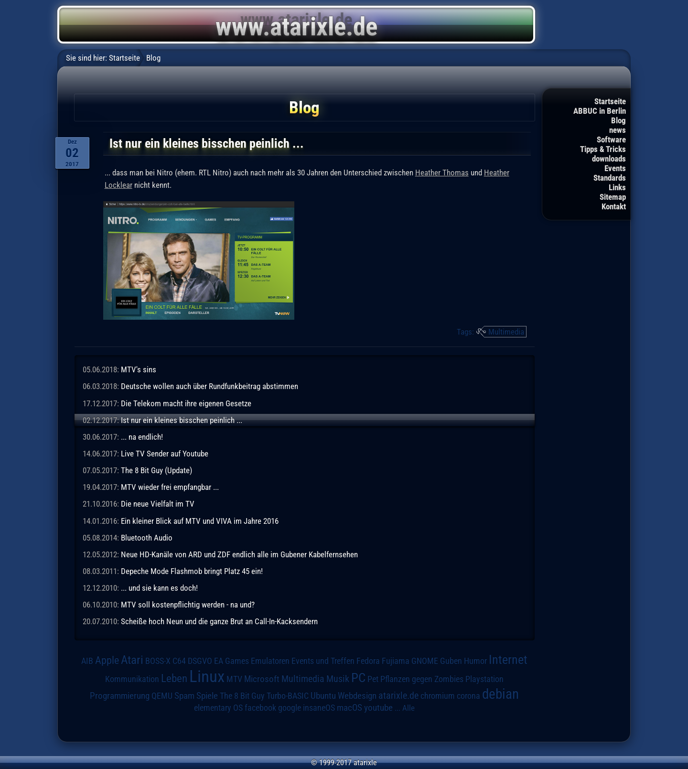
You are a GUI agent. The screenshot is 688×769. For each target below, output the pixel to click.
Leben (174, 678)
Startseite (610, 101)
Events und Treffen (323, 661)
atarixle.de (398, 695)
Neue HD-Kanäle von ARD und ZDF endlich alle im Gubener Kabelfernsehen (239, 554)
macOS (349, 708)
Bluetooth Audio (146, 537)
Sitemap (613, 197)
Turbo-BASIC (288, 696)
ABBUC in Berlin (599, 111)
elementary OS (218, 708)
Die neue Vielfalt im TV (157, 504)
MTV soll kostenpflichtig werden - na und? (188, 604)
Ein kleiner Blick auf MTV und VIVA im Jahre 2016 (200, 521)
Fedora (368, 661)
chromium (437, 696)
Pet (372, 679)
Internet (508, 659)
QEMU (161, 696)
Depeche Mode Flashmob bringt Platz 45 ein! (192, 571)
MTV (234, 679)
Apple (107, 660)
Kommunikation (132, 679)
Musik (337, 678)
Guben (451, 661)
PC (358, 677)
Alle (408, 708)
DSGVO (200, 661)
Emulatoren (270, 661)
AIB (87, 661)
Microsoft (262, 678)
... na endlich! (142, 437)
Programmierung (120, 695)
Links (617, 187)
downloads (609, 158)
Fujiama (395, 661)
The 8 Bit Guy (242, 696)
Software (611, 139)
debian (500, 694)
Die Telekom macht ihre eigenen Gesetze (186, 403)
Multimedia (506, 331)
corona (468, 696)
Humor (475, 661)
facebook (260, 708)
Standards (609, 178)
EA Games (231, 661)
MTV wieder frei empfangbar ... (170, 487)
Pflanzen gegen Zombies (421, 679)
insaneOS (319, 708)
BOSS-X (158, 661)
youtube (378, 707)
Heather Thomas (442, 172)
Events (615, 168)
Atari (132, 660)
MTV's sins (138, 369)
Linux (207, 676)
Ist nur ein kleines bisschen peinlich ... (181, 420)
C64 (179, 661)
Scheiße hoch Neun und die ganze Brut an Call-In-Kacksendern (219, 621)
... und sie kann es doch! (159, 588)
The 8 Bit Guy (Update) (156, 470)
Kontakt (614, 206)
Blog (618, 120)
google (289, 708)
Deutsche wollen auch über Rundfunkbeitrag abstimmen (209, 386)
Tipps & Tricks (603, 149)
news (617, 130)
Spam (184, 696)
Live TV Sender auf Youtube (164, 453)
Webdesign (357, 696)
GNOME (424, 661)
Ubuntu (323, 696)
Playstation (484, 679)
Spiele (207, 695)
